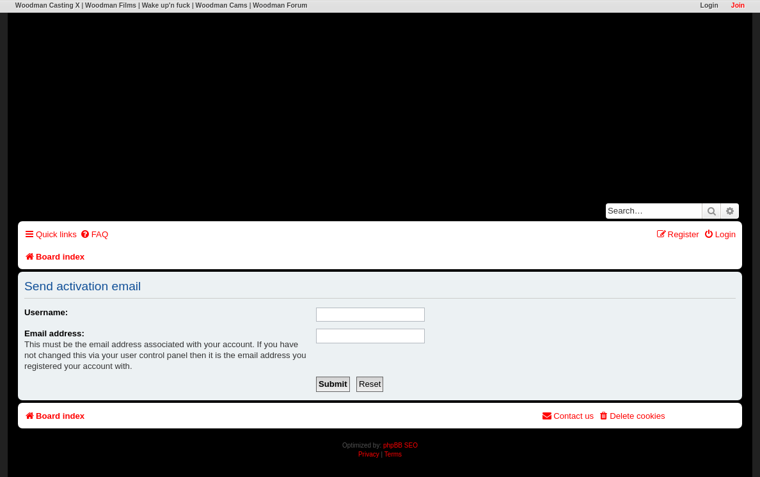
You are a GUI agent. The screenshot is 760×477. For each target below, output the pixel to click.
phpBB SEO (400, 445)
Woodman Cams (222, 5)
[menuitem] (94, 234)
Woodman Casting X (47, 5)
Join (738, 5)
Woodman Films (110, 5)
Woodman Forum (280, 5)
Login (709, 5)
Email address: (54, 333)
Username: (46, 312)
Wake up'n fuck (166, 5)
